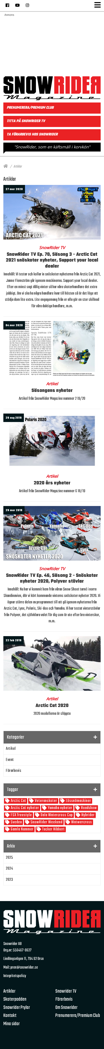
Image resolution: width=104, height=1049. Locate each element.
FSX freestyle (21, 815)
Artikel (11, 749)
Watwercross (81, 822)
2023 (9, 880)
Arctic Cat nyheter (24, 808)
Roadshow (88, 808)
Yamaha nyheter (59, 808)
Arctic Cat (18, 801)
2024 (9, 868)
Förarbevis (13, 771)
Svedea (16, 822)
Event (10, 760)
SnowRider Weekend (46, 822)
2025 (9, 857)
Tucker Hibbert (53, 829)
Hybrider (88, 815)
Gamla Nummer (21, 829)
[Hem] (5, 167)
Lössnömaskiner (78, 801)
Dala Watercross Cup (56, 815)
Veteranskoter (45, 801)
